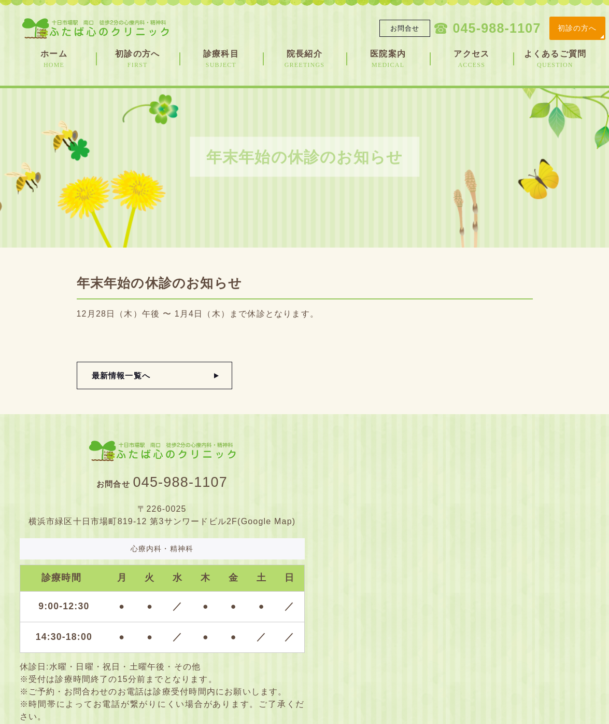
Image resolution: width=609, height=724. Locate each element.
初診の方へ (577, 28)
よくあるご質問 (555, 59)
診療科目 (221, 59)
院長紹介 (304, 59)
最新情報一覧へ (121, 375)
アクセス (471, 59)
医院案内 (388, 59)
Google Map (266, 521)
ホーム (54, 59)
